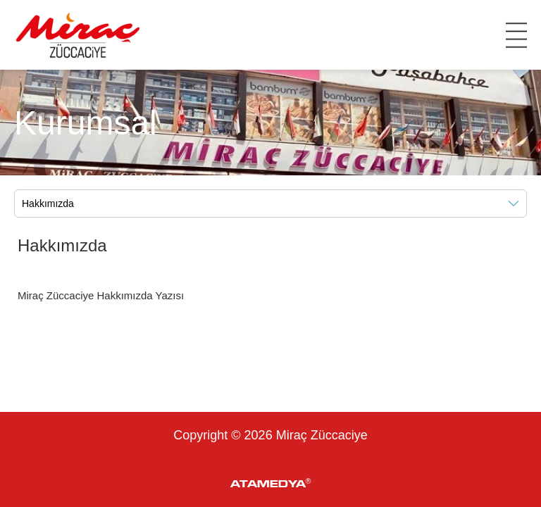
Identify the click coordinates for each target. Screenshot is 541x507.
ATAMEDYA (270, 483)
